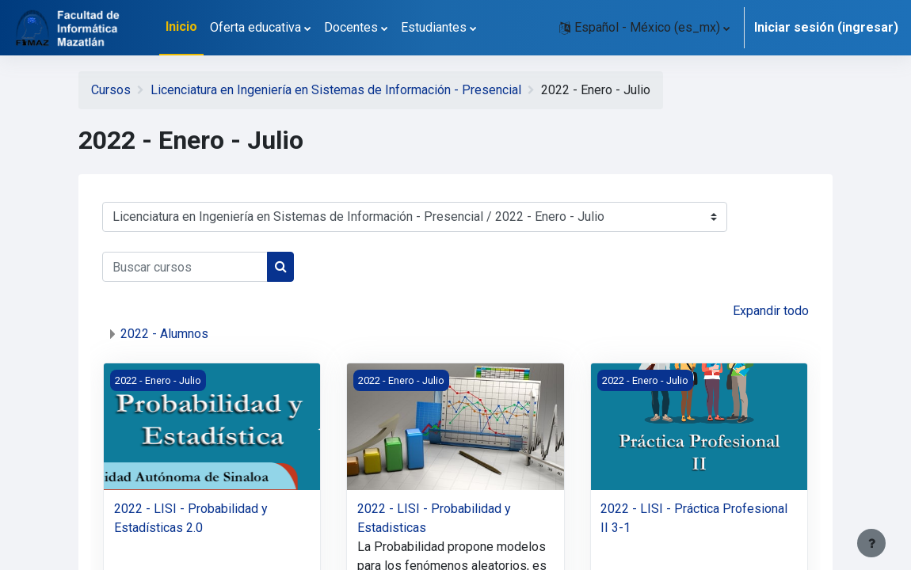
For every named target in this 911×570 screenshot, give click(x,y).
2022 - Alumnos (164, 333)
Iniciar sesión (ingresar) (826, 27)
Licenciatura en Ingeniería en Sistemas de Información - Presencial (336, 89)
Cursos (111, 89)
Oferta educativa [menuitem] (255, 27)
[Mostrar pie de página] (871, 543)
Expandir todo (771, 310)
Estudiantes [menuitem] (434, 27)
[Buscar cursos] (185, 267)
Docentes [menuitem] (351, 27)
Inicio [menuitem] (181, 26)
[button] (644, 27)
